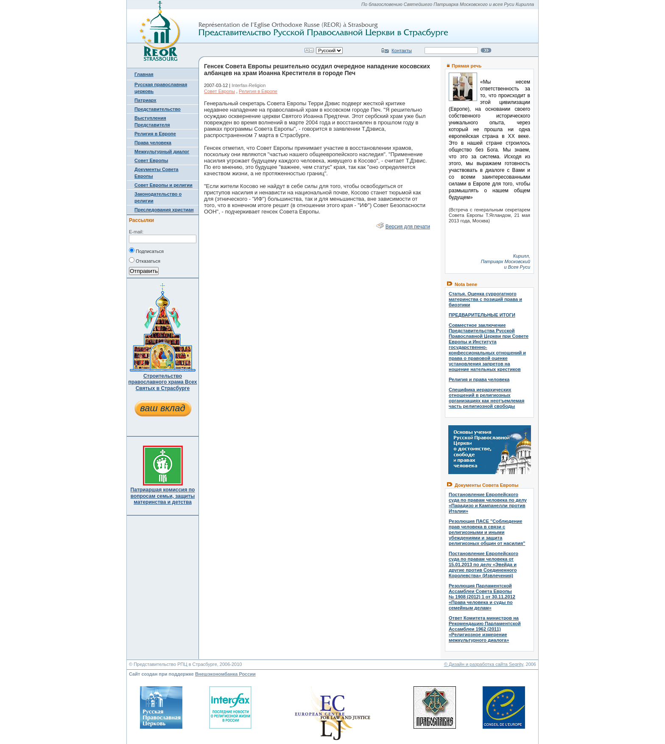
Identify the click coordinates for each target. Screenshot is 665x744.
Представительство (157, 109)
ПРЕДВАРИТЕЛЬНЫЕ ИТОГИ (482, 314)
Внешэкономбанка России (225, 674)
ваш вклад (162, 408)
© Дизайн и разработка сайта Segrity (483, 664)
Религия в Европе (155, 133)
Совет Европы (151, 160)
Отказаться (144, 260)
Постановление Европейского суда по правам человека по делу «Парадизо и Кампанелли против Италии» (488, 503)
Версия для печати (408, 227)
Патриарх (145, 100)
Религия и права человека (479, 379)
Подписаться (146, 250)
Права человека (152, 142)
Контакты (401, 50)
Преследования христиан (164, 209)
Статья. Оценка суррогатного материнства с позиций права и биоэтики (485, 299)
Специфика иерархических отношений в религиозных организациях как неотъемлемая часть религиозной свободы (486, 398)
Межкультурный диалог (161, 151)
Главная (144, 74)
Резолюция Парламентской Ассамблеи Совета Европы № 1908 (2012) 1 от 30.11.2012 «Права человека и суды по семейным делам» (482, 596)
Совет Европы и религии (163, 185)
